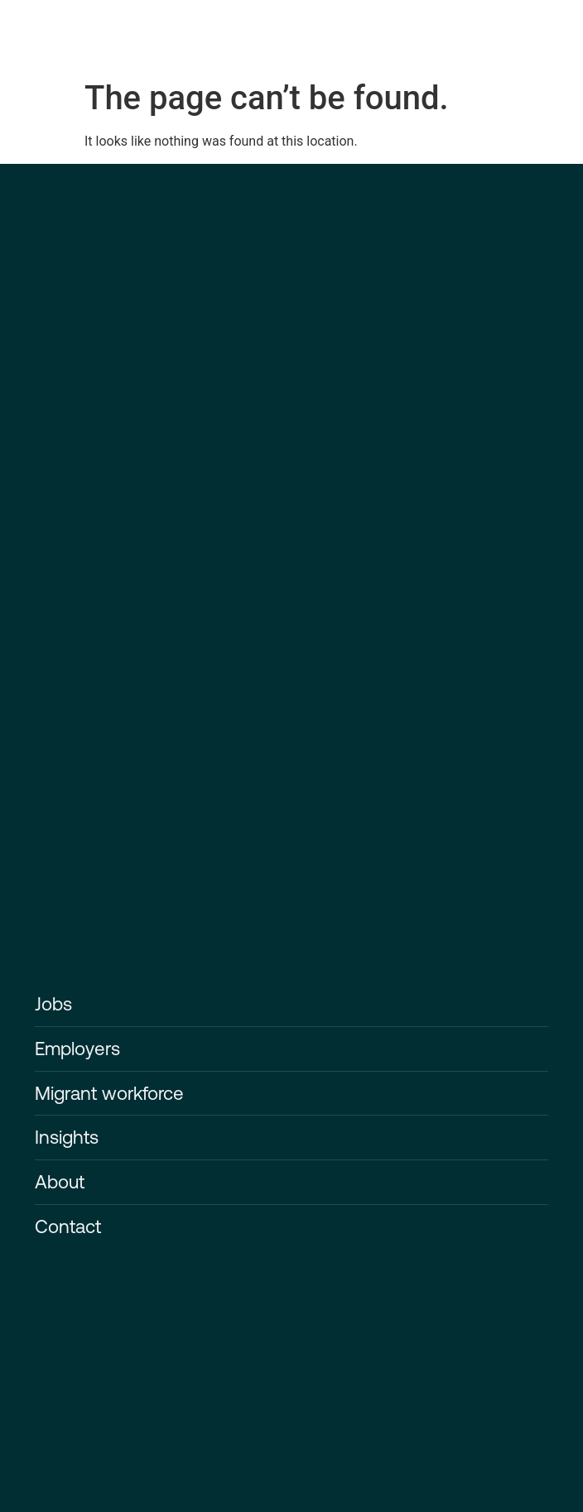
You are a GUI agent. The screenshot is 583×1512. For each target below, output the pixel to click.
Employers (77, 1048)
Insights (67, 1137)
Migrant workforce (109, 1093)
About (59, 1182)
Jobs (53, 1004)
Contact (68, 1226)
